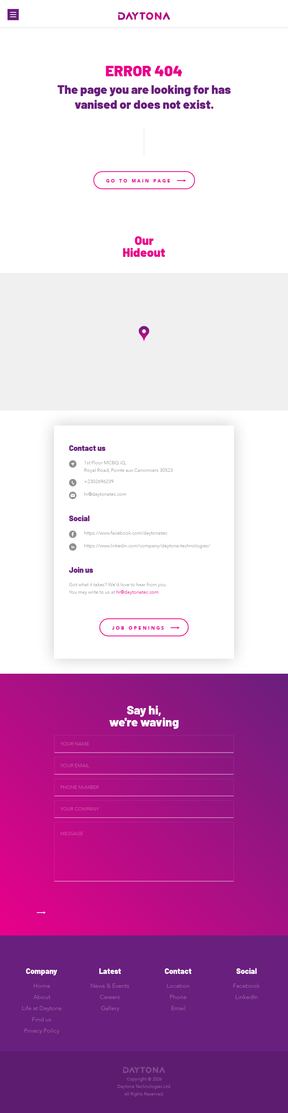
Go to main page (139, 181)
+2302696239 (99, 481)
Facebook (246, 986)
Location (178, 986)
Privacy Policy (41, 1031)
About (41, 997)
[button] (144, 334)
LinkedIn (246, 997)
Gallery (110, 1008)
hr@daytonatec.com (105, 494)
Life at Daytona (42, 1008)
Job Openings (138, 628)
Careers (110, 997)
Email (178, 1008)
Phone (178, 997)
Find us (41, 1019)
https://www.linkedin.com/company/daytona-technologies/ (147, 545)
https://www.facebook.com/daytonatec (125, 533)
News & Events (109, 986)
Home (41, 986)
